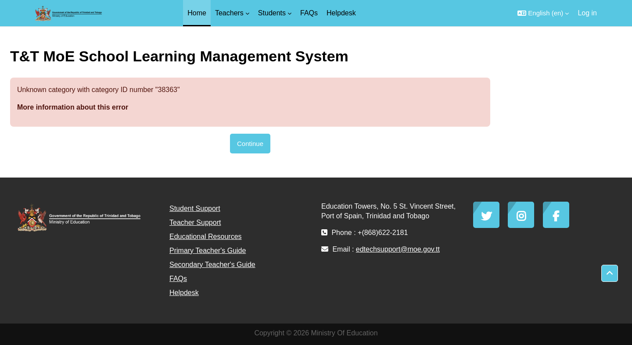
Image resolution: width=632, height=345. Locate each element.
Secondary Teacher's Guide (212, 264)
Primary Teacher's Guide (207, 250)
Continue (250, 143)
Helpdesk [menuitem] (341, 13)
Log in (587, 13)
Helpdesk (184, 292)
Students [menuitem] (272, 13)
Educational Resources (205, 236)
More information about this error (72, 107)
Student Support (194, 208)
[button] (543, 13)
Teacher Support (195, 222)
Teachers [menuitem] (229, 13)
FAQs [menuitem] (309, 13)
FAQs (178, 278)
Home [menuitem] (196, 13)
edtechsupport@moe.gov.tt (398, 249)
